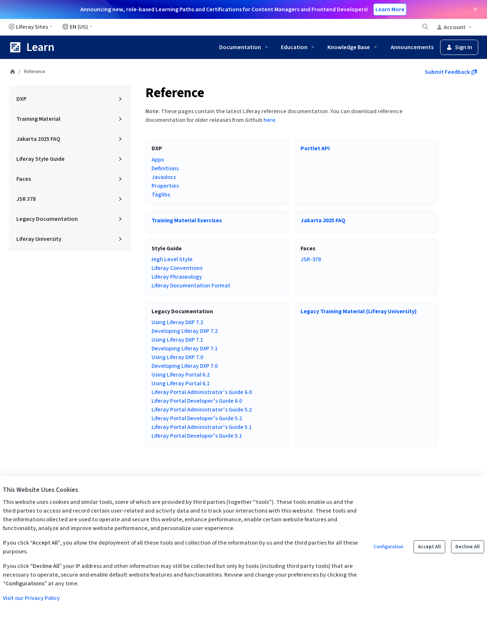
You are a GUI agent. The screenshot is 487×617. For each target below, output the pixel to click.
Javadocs (164, 177)
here (269, 120)
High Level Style (172, 259)
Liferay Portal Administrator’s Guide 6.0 (202, 392)
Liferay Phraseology (177, 277)
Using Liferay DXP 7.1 (177, 340)
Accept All (429, 546)
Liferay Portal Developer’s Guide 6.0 (197, 401)
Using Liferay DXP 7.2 (177, 322)
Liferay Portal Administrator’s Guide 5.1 (202, 427)
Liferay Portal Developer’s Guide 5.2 (197, 418)
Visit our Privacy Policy (31, 598)
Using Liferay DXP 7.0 (177, 357)
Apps (158, 160)
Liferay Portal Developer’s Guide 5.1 (197, 436)
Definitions (165, 168)
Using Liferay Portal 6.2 (181, 375)
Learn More (390, 9)
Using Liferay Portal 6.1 (181, 383)
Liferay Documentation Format (191, 286)
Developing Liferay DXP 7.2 (185, 331)
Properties (165, 186)
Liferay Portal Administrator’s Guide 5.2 (202, 410)
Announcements (412, 47)
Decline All (467, 546)
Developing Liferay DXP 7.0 (185, 366)
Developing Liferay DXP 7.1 (185, 349)
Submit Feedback (451, 72)
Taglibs (161, 195)
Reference (174, 93)
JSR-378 (311, 259)
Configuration (388, 546)
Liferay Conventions (177, 268)
